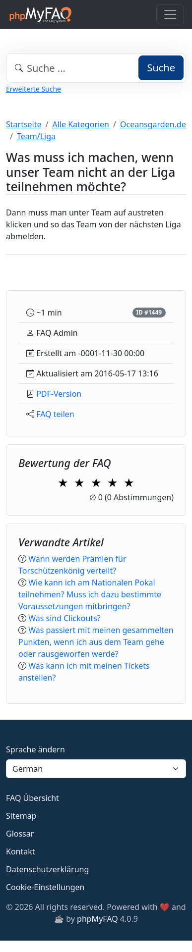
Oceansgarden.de (153, 124)
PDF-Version (58, 393)
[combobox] (96, 68)
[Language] (96, 768)
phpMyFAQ (97, 918)
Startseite (24, 124)
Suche (161, 67)
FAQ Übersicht (32, 798)
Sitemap (21, 815)
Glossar (20, 833)
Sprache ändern (35, 749)
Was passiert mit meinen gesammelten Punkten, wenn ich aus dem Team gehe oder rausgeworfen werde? (96, 642)
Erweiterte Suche (33, 89)
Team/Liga (36, 136)
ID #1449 (149, 312)
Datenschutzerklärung (47, 869)
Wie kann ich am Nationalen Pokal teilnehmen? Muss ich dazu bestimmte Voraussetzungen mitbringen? (89, 594)
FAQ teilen (55, 414)
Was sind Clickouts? (64, 618)
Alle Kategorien (81, 124)
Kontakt (20, 851)
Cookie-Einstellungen (45, 887)
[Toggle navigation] (170, 14)
